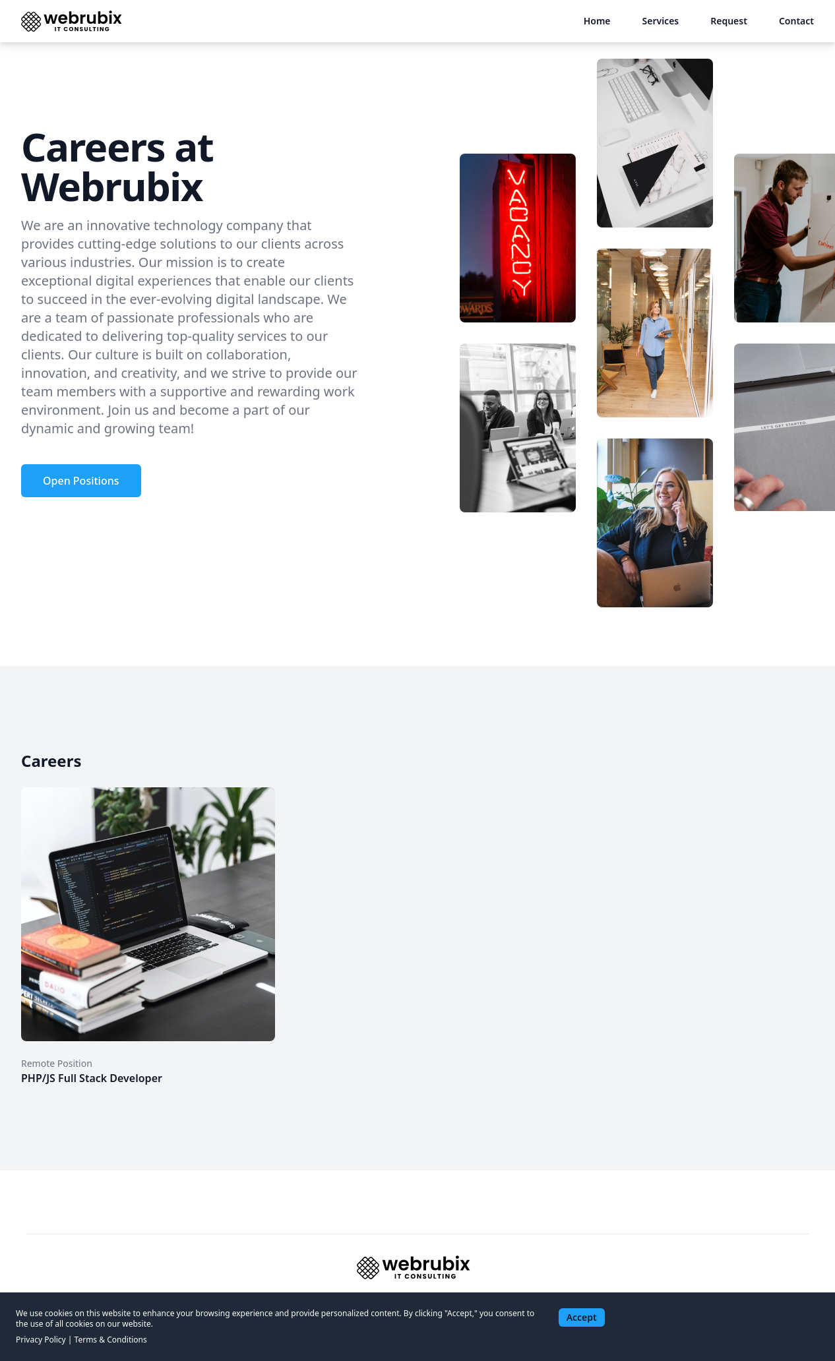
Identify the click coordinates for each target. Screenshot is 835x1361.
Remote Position (56, 1063)
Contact (796, 21)
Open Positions (81, 480)
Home (597, 21)
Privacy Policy (41, 1339)
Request (728, 21)
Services (660, 21)
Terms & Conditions (111, 1339)
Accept (582, 1317)
